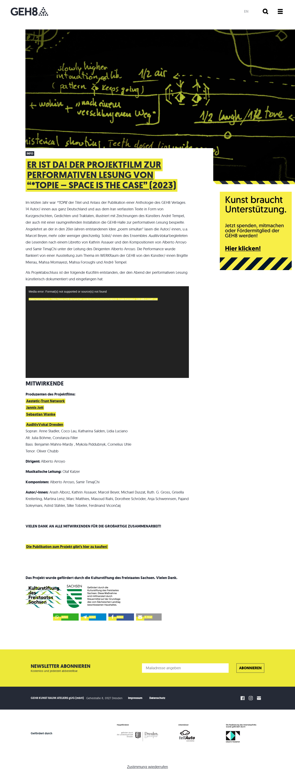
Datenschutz (157, 698)
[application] (107, 332)
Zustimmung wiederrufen (147, 766)
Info (30, 154)
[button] (66, 617)
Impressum (135, 698)
